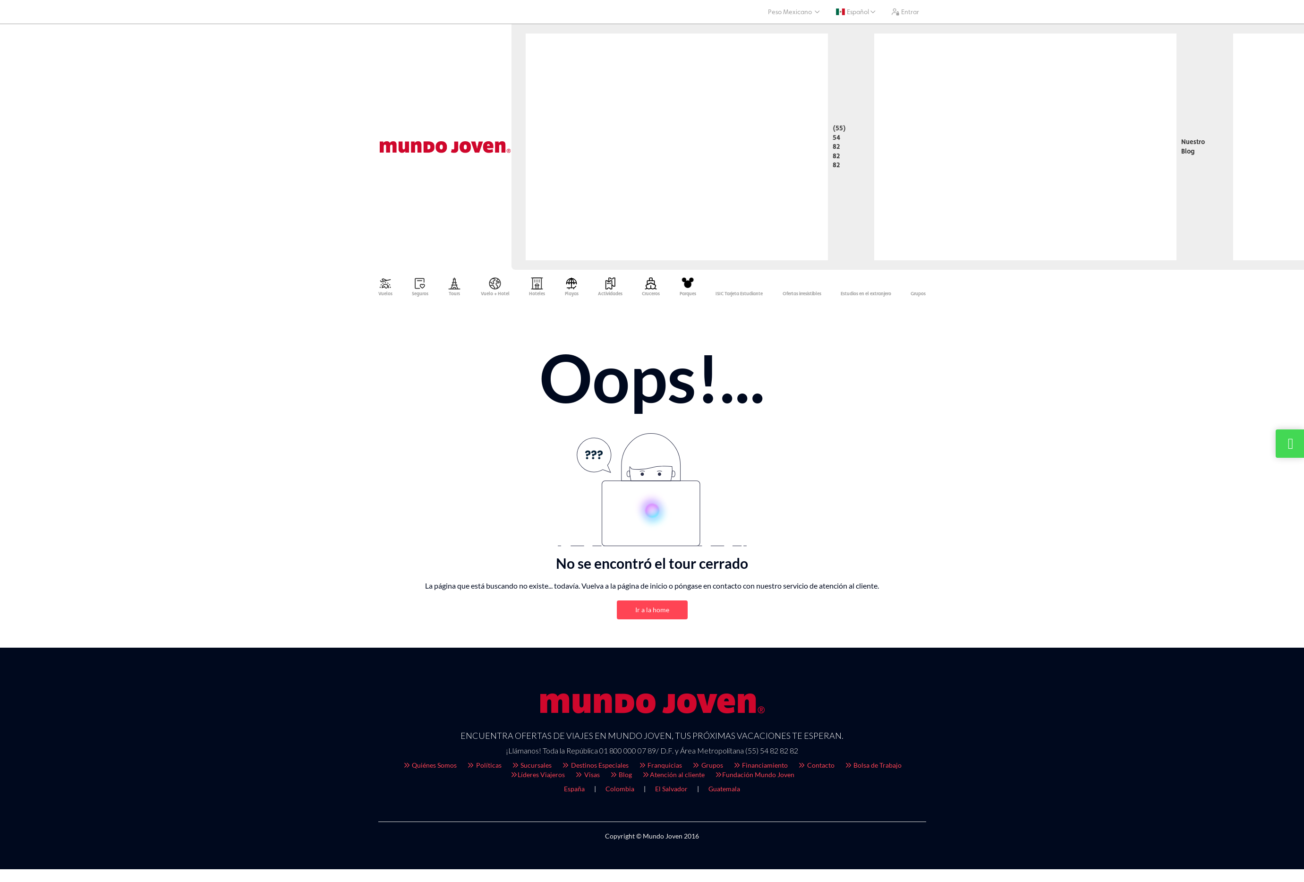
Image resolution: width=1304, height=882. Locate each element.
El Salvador (671, 791)
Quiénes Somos (429, 767)
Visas (587, 777)
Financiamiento (760, 767)
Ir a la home (652, 612)
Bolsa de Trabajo (873, 767)
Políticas (484, 767)
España (574, 791)
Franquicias (660, 767)
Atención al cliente (673, 777)
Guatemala (724, 791)
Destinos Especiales (595, 767)
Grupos (707, 767)
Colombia (619, 791)
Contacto (816, 767)
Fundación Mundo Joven (754, 777)
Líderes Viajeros (537, 777)
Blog (620, 777)
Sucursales (531, 767)
